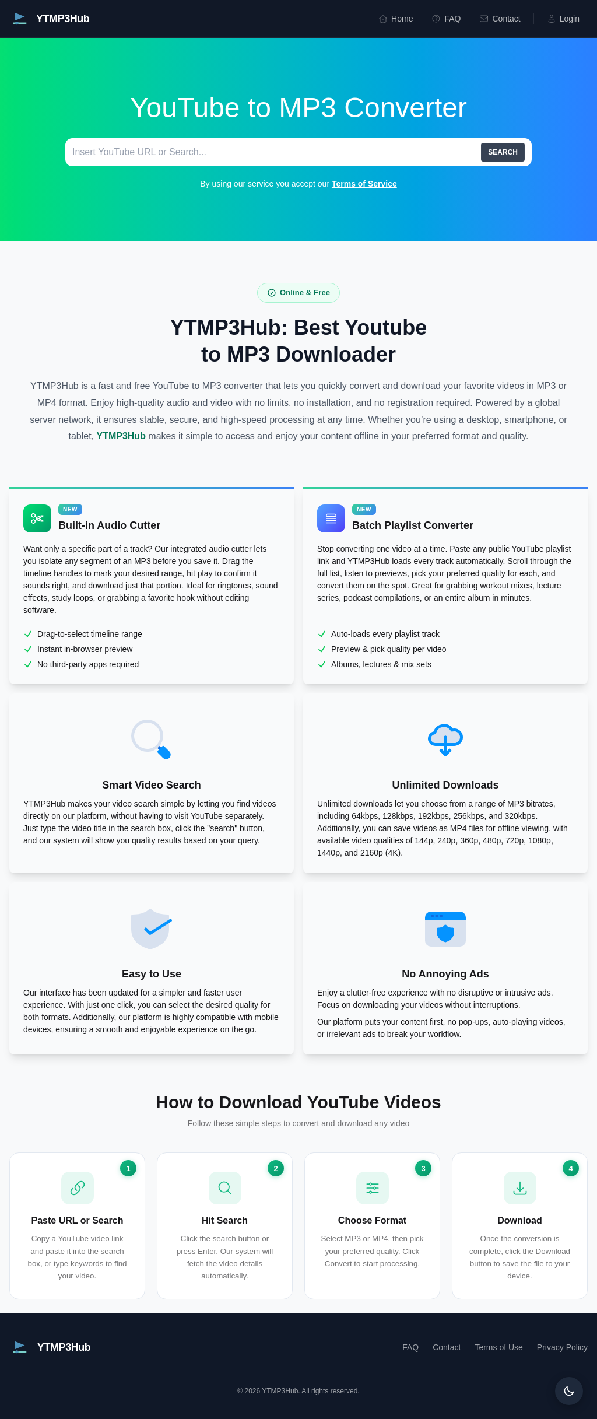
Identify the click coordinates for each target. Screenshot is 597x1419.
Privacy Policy (562, 1347)
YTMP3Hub (120, 436)
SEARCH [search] (503, 152)
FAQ (446, 19)
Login (563, 19)
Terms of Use (498, 1347)
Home (395, 19)
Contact (499, 19)
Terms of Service (364, 183)
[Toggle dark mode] (569, 1391)
